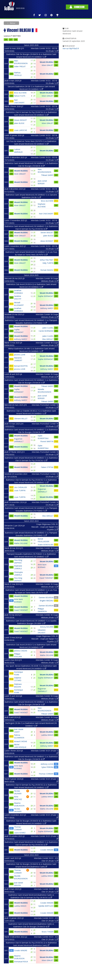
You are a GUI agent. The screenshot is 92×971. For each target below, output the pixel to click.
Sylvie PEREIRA (47, 767)
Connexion (77, 7)
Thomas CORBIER (46, 774)
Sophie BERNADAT (45, 296)
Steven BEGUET (20, 120)
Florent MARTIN (46, 441)
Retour (12, 23)
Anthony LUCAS (47, 764)
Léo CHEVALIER (20, 487)
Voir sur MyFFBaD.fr (71, 48)
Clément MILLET (21, 418)
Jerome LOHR (19, 354)
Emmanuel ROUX (21, 961)
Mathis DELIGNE (21, 543)
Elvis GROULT (47, 339)
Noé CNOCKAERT (46, 213)
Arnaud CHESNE (20, 741)
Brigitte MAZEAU (46, 600)
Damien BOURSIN (46, 597)
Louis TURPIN (19, 490)
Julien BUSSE (19, 123)
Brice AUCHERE (20, 93)
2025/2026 (20, 8)
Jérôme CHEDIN (20, 651)
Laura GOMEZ (20, 832)
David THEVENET (46, 578)
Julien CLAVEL (47, 328)
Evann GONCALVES (45, 544)
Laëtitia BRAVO (47, 735)
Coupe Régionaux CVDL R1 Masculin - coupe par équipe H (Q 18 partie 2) (44, 527)
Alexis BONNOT (46, 241)
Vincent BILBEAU (46, 62)
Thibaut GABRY (47, 175)
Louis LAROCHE (20, 130)
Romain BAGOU (46, 270)
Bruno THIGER (47, 931)
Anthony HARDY (46, 308)
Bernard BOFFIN (21, 366)
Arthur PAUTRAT (46, 260)
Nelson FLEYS (19, 96)
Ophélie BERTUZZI (45, 906)
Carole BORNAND (46, 331)
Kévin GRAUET (47, 65)
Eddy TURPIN (48, 263)
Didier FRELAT (20, 66)
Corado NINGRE (46, 850)
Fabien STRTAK (47, 467)
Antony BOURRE (46, 627)
